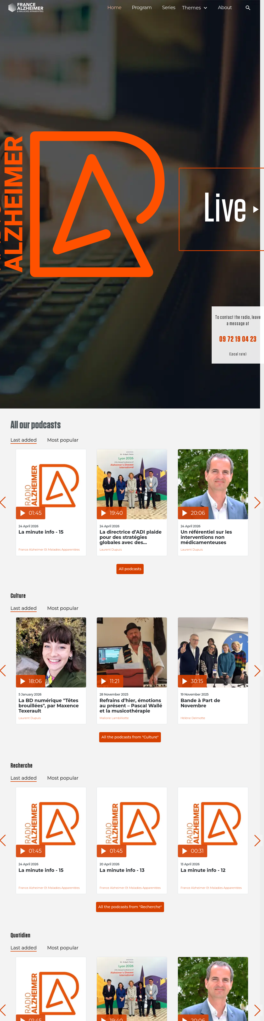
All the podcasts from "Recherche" (130, 907)
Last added (23, 440)
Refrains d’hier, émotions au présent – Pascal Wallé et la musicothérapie (130, 706)
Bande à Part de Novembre (200, 703)
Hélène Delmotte (193, 718)
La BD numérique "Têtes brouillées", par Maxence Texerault (49, 706)
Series (168, 7)
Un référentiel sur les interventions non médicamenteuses (206, 537)
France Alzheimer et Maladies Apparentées (49, 549)
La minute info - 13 (121, 870)
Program (142, 7)
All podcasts (130, 569)
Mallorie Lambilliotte (113, 718)
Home (114, 7)
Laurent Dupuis (110, 549)
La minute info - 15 (41, 532)
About (225, 7)
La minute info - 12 (203, 870)
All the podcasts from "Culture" (130, 737)
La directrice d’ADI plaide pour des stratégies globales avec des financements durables (130, 537)
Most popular (62, 440)
